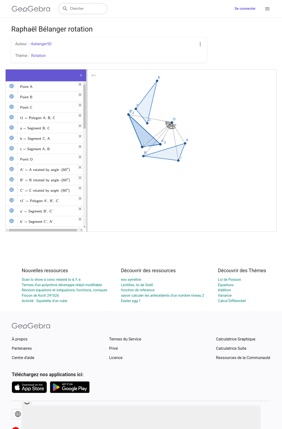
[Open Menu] (267, 9)
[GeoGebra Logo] (31, 9)
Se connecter (245, 9)
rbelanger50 (41, 44)
